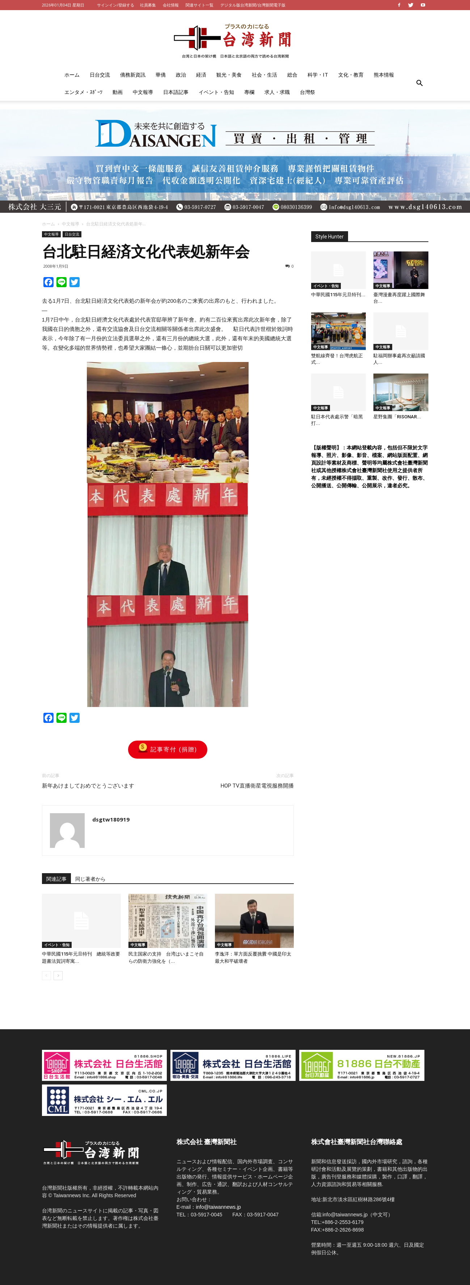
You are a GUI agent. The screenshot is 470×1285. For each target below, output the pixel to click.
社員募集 (148, 5)
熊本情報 (384, 75)
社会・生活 (264, 75)
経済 (201, 75)
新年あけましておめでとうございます (88, 785)
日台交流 (100, 75)
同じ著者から (90, 879)
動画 (118, 92)
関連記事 (56, 879)
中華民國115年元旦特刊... (338, 294)
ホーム (72, 75)
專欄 (249, 92)
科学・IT (318, 75)
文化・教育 (351, 75)
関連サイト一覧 (199, 5)
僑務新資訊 (132, 75)
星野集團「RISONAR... (397, 416)
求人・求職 (277, 92)
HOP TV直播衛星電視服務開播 (257, 785)
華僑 (161, 75)
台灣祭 (307, 92)
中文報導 (143, 92)
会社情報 (171, 5)
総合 (292, 75)
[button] (419, 83)
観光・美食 (229, 75)
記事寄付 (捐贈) (167, 749)
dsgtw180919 (111, 819)
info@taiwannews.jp (218, 1207)
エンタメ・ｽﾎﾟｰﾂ (83, 92)
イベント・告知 (216, 92)
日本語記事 (176, 92)
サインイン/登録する (115, 5)
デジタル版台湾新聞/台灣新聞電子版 (252, 5)
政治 (181, 75)
